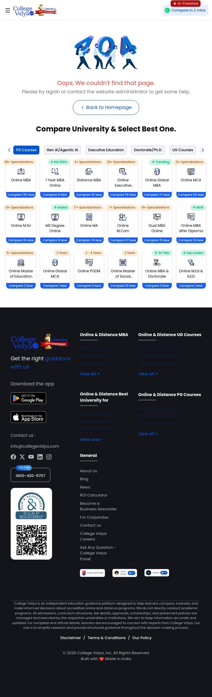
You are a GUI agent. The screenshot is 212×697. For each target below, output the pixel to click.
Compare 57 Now (123, 240)
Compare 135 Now (20, 195)
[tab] (25, 150)
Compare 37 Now (157, 195)
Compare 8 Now (55, 195)
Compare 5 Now (89, 286)
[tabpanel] (105, 231)
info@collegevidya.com (35, 446)
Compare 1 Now (55, 286)
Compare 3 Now (157, 286)
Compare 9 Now (55, 240)
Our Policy (142, 638)
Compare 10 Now (191, 240)
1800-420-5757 (30, 475)
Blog (84, 479)
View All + (90, 374)
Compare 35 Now (21, 240)
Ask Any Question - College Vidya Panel (98, 553)
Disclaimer (70, 638)
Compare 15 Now (157, 240)
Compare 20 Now (89, 195)
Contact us (90, 525)
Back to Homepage (105, 107)
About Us (88, 471)
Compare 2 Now (21, 286)
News (85, 487)
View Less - (91, 439)
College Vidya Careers (93, 536)
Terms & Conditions (107, 638)
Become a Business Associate (98, 506)
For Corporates (94, 517)
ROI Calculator (93, 495)
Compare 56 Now (123, 195)
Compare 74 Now (89, 240)
